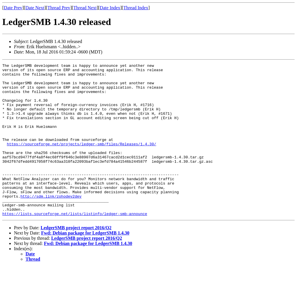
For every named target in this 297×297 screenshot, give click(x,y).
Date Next (35, 7)
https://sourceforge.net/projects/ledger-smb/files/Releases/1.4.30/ (81, 160)
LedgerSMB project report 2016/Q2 (76, 258)
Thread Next (85, 7)
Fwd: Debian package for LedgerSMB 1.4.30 (85, 263)
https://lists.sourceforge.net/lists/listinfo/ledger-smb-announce (74, 244)
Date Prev (13, 7)
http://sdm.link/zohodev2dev (51, 223)
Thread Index (135, 7)
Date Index (110, 7)
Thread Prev (58, 7)
